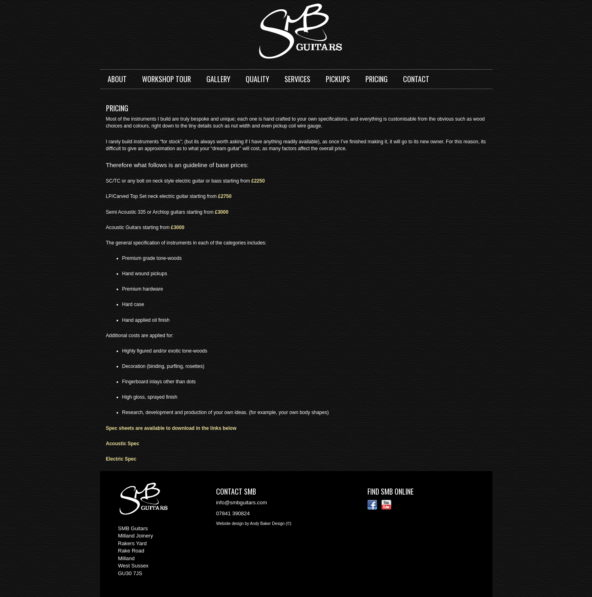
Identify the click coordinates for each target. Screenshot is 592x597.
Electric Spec (121, 459)
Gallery (218, 79)
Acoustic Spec (123, 443)
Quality (257, 79)
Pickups (338, 79)
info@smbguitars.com (241, 502)
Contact (416, 79)
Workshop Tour (166, 79)
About (117, 79)
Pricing (376, 79)
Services (297, 79)
